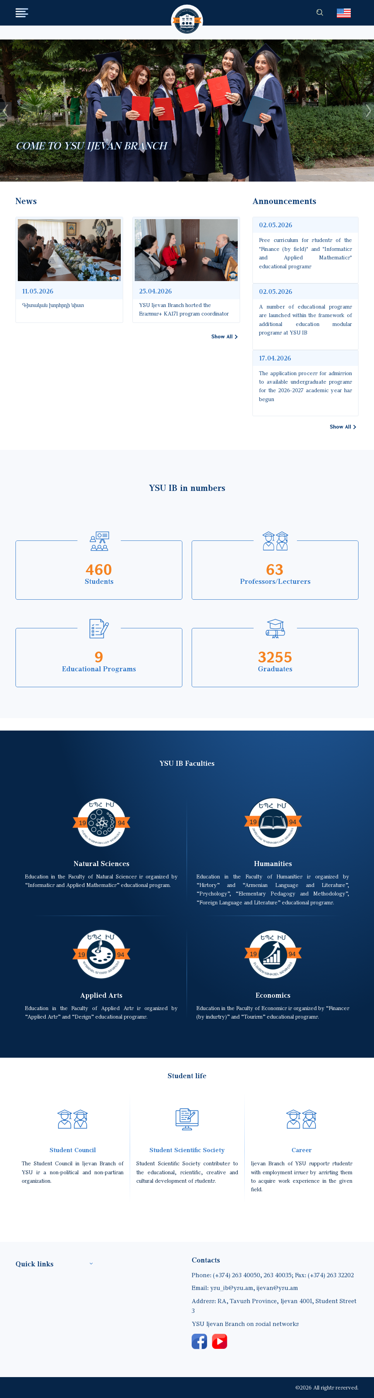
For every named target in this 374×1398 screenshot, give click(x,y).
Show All (222, 336)
